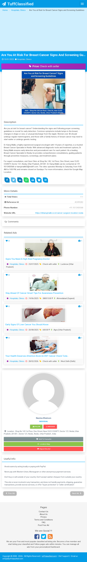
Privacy (44, 517)
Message (50, 426)
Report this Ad (43, 449)
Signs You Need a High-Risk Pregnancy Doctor (28, 259)
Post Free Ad (43, 525)
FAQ (43, 522)
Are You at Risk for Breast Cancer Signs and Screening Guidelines (43, 55)
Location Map (43, 444)
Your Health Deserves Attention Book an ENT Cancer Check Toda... (37, 356)
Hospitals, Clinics (17, 264)
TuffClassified (18, 4)
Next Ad (76, 493)
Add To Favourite (43, 439)
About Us (43, 514)
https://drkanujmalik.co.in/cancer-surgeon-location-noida (59, 213)
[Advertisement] (43, 32)
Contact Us (43, 511)
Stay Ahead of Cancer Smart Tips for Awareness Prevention (34, 293)
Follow (36, 426)
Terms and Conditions (43, 520)
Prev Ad (10, 493)
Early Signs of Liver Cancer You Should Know (27, 324)
